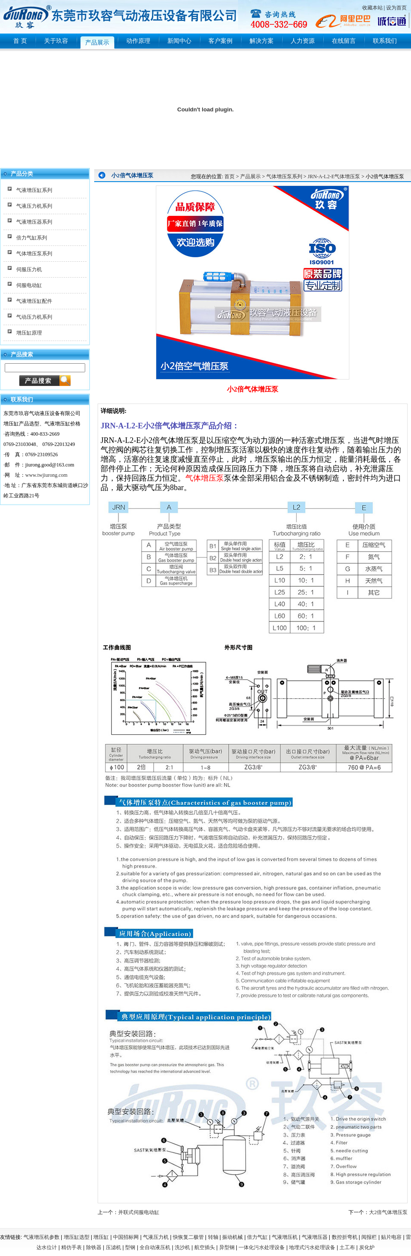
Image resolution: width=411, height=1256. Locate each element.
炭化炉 (367, 1247)
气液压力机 (156, 1237)
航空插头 (204, 1247)
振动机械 (232, 1237)
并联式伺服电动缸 (138, 1212)
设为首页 (396, 8)
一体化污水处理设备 (261, 1247)
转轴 (213, 1237)
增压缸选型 (76, 1237)
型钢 (130, 1247)
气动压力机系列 (34, 317)
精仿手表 (71, 1247)
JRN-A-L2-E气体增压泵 (334, 176)
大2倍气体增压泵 (388, 1212)
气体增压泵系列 (34, 254)
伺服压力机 (29, 269)
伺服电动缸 (29, 285)
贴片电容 (391, 1237)
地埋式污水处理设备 (312, 1247)
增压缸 (101, 1237)
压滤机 (113, 1247)
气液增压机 (285, 1237)
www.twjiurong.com (46, 475)
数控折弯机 (344, 1237)
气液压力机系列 (34, 206)
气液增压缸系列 (34, 190)
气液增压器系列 (34, 222)
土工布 (347, 1247)
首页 (229, 176)
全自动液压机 (155, 1247)
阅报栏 (369, 1237)
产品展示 (250, 176)
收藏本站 (372, 8)
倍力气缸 (257, 1237)
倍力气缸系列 (31, 238)
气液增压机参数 (42, 1237)
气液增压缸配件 (34, 301)
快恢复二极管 (188, 1237)
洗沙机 (182, 1247)
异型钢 (227, 1247)
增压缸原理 (29, 333)
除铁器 (93, 1247)
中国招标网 (126, 1237)
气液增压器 (315, 1237)
